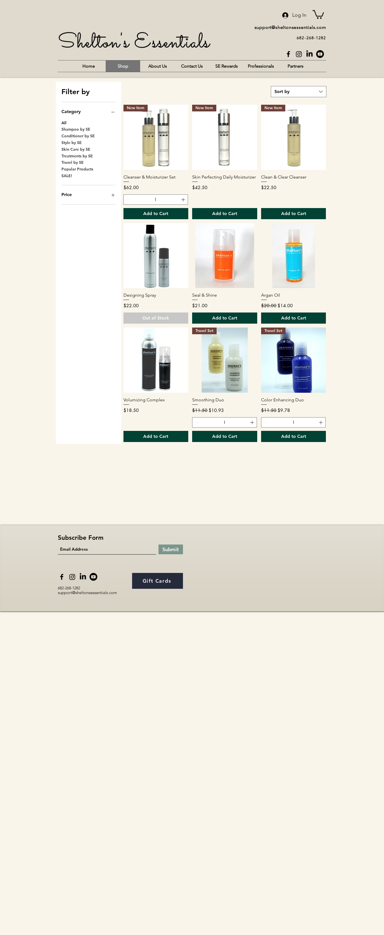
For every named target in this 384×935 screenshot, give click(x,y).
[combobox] (298, 91)
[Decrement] (127, 199)
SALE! (66, 175)
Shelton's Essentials (134, 43)
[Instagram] (299, 54)
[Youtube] (320, 54)
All (63, 122)
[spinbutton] (155, 199)
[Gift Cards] (157, 581)
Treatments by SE (77, 155)
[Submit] (170, 549)
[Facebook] (288, 54)
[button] (318, 14)
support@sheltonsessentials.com (290, 27)
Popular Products (77, 169)
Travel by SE (72, 162)
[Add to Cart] (156, 213)
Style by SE (71, 142)
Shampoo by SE (75, 129)
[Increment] (183, 199)
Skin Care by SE (75, 149)
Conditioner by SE (78, 135)
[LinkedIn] (309, 54)
